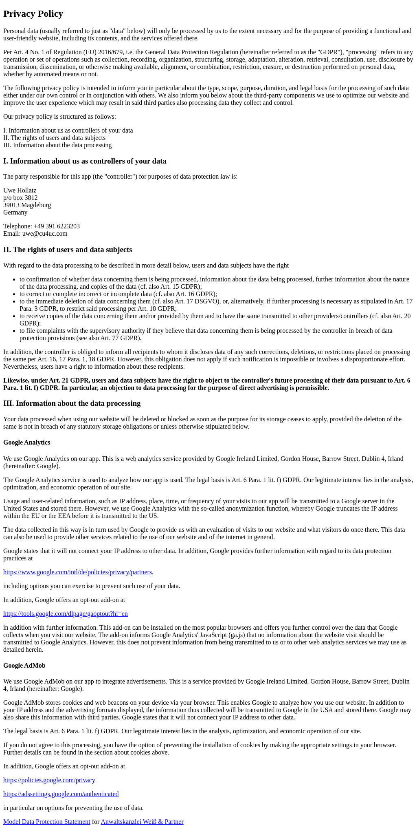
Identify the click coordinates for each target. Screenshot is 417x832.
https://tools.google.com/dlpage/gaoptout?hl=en (65, 613)
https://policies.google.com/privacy (49, 780)
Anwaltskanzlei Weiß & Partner (142, 821)
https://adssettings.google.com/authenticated (61, 793)
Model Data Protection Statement (46, 821)
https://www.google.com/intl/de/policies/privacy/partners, (78, 572)
